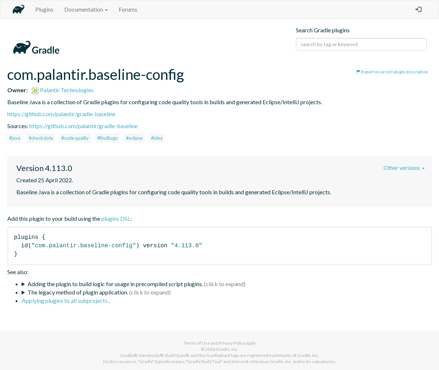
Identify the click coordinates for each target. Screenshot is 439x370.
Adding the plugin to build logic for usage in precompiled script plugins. (115, 283)
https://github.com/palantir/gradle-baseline (61, 113)
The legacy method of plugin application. (78, 292)
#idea (157, 138)
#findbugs (107, 138)
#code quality (75, 138)
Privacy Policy (232, 343)
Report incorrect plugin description (392, 71)
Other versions (404, 167)
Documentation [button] (86, 9)
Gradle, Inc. (227, 349)
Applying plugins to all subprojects (65, 300)
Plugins (44, 9)
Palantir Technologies (63, 89)
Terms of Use (197, 343)
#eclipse (134, 138)
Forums (128, 9)
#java (14, 138)
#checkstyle (41, 138)
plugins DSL (115, 218)
